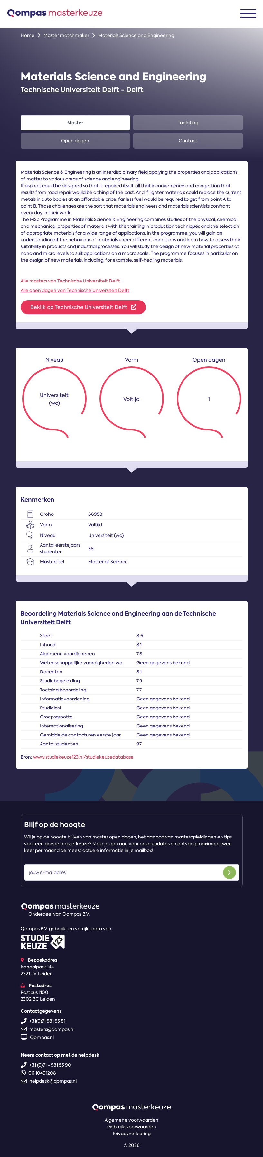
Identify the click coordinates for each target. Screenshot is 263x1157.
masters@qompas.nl (47, 1029)
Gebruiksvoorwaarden (131, 1127)
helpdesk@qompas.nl (49, 1081)
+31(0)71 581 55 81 (43, 1021)
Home (27, 35)
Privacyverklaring (132, 1133)
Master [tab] (75, 122)
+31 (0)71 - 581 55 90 (46, 1065)
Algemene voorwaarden (131, 1120)
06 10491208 (38, 1073)
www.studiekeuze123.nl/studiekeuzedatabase (83, 757)
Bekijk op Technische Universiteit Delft (83, 307)
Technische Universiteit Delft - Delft (82, 89)
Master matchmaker (66, 35)
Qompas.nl (37, 1037)
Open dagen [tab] (75, 140)
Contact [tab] (188, 140)
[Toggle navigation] (248, 13)
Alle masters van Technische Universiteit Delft (70, 281)
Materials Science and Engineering (136, 35)
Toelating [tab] (188, 122)
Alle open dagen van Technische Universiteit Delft (75, 290)
